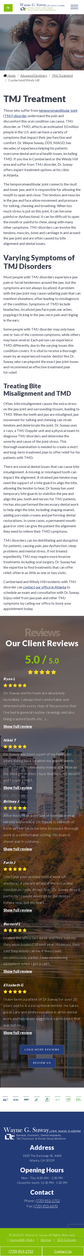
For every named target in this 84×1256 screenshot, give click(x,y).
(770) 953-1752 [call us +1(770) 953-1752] (21, 1251)
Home (9, 75)
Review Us (42, 1062)
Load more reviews (42, 1049)
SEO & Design (66, 1240)
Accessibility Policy (22, 1240)
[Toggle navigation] (74, 6)
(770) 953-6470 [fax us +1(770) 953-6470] (46, 1206)
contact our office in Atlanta (44, 587)
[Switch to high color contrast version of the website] (8, 8)
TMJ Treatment (62, 75)
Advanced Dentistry (33, 75)
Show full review (17, 726)
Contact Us (63, 1251)
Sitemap (46, 1240)
